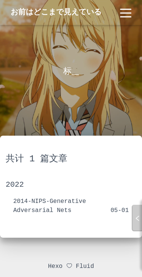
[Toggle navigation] (125, 12)
